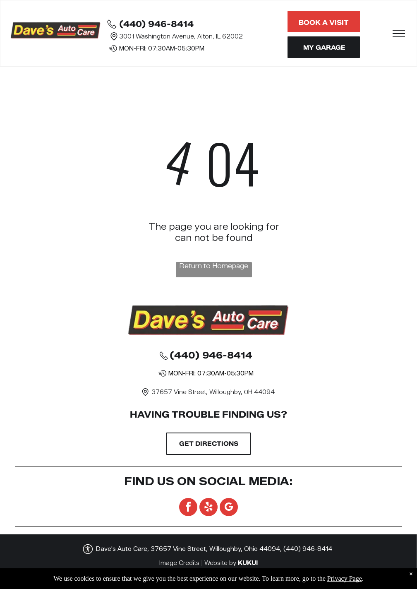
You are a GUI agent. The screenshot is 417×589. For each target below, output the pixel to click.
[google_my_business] (229, 508)
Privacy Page (344, 582)
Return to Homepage (213, 266)
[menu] (399, 33)
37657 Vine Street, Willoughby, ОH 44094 (213, 392)
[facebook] (188, 508)
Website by (220, 563)
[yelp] (208, 508)
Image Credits (179, 563)
